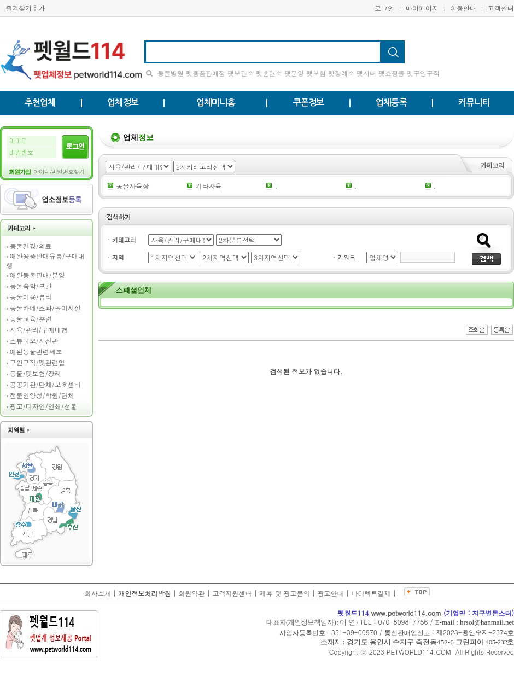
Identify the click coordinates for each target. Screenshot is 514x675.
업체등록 (391, 102)
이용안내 (463, 8)
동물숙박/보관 (31, 285)
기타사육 (208, 185)
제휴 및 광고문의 (285, 593)
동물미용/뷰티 (31, 296)
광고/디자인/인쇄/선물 (43, 406)
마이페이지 (422, 8)
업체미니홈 (215, 102)
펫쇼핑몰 (391, 73)
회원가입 (20, 171)
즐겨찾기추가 (25, 8)
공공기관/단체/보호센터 (45, 384)
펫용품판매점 (205, 73)
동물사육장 (132, 185)
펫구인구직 (423, 73)
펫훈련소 (269, 73)
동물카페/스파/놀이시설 (45, 307)
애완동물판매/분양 (37, 275)
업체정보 (122, 102)
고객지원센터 (232, 593)
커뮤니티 (473, 102)
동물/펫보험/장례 (35, 373)
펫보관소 (240, 73)
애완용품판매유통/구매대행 (46, 260)
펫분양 (294, 73)
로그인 (390, 8)
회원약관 (191, 593)
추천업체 (40, 102)
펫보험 (316, 73)
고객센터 (501, 8)
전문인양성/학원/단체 (42, 395)
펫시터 (366, 73)
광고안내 (331, 593)
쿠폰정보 (308, 102)
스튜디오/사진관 (34, 340)
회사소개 (97, 593)
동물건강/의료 (31, 246)
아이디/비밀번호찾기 (59, 171)
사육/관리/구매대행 (39, 329)
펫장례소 (341, 73)
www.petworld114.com (406, 613)
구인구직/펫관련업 (37, 362)
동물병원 (170, 73)
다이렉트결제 (371, 593)
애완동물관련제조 (36, 351)
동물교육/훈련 (31, 318)
